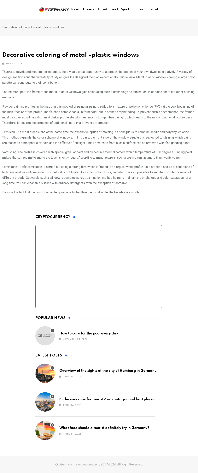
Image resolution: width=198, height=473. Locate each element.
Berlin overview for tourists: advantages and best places (107, 399)
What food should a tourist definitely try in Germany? (104, 428)
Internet (152, 9)
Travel (102, 9)
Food (114, 9)
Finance (88, 9)
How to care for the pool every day (88, 333)
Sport (125, 9)
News (75, 9)
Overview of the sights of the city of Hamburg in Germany (107, 371)
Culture (138, 9)
